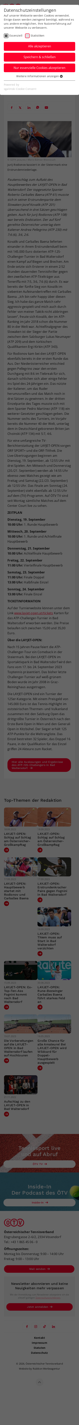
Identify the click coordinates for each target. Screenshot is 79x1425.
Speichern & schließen (40, 57)
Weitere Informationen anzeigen (39, 76)
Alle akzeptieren (39, 46)
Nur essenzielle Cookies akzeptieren (39, 68)
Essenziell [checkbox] (15, 35)
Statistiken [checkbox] (37, 35)
